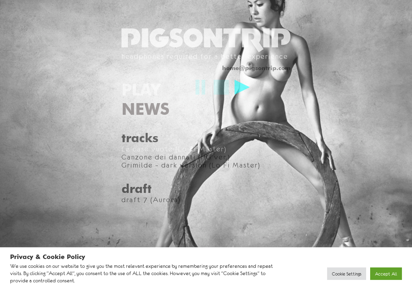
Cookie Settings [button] (346, 273)
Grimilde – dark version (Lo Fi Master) (191, 165)
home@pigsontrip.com (256, 68)
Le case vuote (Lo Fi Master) (174, 149)
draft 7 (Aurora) (151, 200)
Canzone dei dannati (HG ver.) (176, 157)
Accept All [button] (386, 273)
